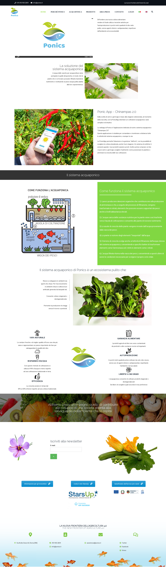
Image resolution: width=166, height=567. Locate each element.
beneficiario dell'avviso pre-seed (129, 484)
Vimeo (124, 550)
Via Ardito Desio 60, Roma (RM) (26, 543)
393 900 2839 (56, 543)
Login (131, 12)
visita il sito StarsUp (83, 484)
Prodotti (90, 12)
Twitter (124, 543)
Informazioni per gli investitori (37, 484)
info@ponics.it (37, 3)
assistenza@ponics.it (94, 543)
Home (43, 12)
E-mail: (52, 445)
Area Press (104, 12)
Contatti (119, 12)
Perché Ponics (58, 12)
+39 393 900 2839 (21, 3)
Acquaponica (75, 12)
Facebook (125, 547)
